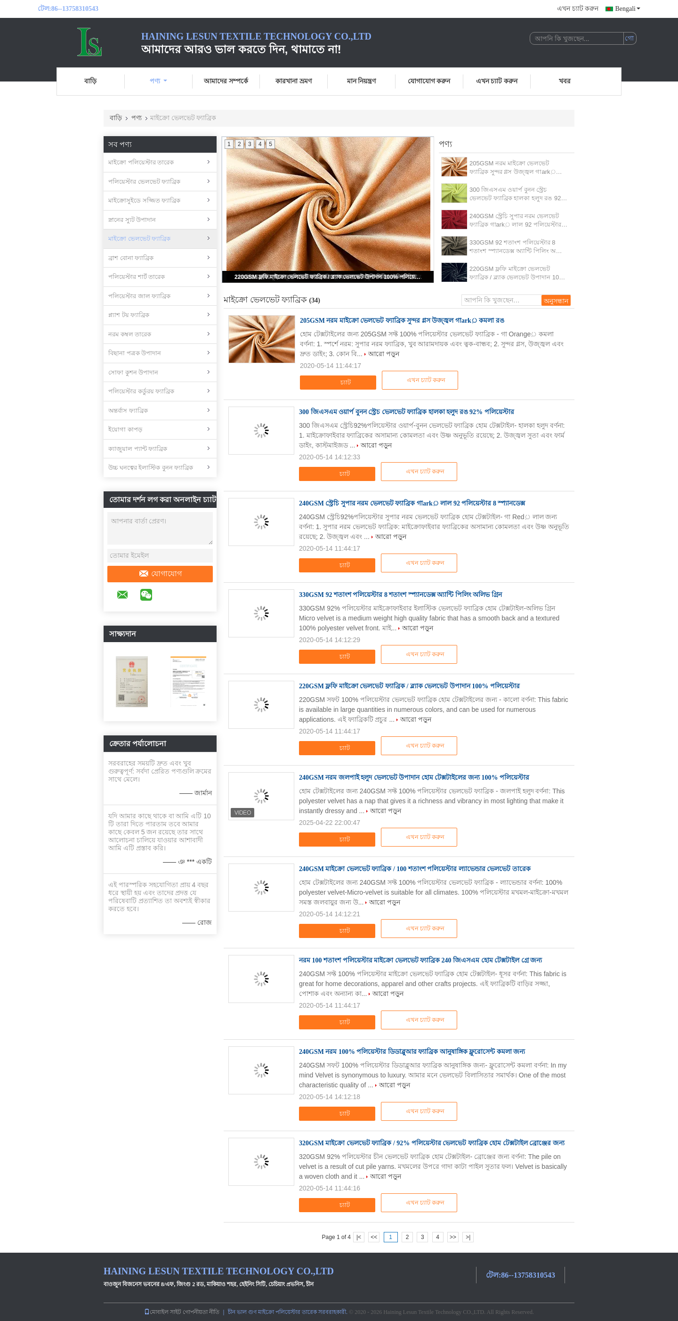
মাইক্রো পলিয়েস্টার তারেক (141, 162)
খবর (565, 81)
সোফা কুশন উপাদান (133, 372)
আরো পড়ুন (383, 354)
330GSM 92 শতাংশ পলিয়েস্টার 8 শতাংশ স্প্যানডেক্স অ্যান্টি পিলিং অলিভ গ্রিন (518, 247)
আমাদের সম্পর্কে (226, 81)
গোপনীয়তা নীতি (201, 1312)
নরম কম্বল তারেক (129, 334)
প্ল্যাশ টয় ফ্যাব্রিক (128, 314)
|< (358, 1237)
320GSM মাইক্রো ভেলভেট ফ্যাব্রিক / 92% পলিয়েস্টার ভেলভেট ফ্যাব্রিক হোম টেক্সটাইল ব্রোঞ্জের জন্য (432, 1143)
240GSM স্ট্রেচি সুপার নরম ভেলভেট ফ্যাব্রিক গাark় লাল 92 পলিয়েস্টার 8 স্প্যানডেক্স (517, 220)
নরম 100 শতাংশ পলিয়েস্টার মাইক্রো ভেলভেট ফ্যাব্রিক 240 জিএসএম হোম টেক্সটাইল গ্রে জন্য (420, 960)
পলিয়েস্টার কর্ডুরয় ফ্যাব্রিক (141, 391)
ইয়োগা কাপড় (125, 429)
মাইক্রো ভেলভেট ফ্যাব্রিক (139, 238)
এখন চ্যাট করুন (577, 8)
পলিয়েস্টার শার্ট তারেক (136, 276)
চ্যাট (339, 382)
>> (453, 1237)
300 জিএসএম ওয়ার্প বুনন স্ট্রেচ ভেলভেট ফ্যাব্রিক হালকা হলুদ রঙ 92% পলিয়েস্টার (517, 194)
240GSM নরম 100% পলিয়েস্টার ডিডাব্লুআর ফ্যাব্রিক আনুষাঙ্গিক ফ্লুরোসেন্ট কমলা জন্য (412, 1051)
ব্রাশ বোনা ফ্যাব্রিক (130, 257)
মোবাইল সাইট (162, 1312)
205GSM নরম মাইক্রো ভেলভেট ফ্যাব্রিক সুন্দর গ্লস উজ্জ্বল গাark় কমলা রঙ (512, 168)
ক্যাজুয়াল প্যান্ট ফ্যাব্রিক (137, 448)
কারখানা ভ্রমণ (293, 81)
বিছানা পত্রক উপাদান (134, 353)
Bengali (627, 8)
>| (468, 1237)
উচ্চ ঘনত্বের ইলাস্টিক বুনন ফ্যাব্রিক (150, 467)
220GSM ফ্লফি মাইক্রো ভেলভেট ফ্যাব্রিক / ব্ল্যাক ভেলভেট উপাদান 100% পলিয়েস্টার (328, 277)
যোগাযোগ (160, 574)
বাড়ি (90, 81)
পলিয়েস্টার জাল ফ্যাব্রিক (139, 296)
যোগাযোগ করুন (429, 81)
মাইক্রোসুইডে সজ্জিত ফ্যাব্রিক (144, 200)
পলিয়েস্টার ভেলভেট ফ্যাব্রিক (144, 181)
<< (374, 1237)
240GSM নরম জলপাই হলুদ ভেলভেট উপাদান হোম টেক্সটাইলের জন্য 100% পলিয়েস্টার (414, 777)
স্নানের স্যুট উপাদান (132, 219)
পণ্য (158, 81)
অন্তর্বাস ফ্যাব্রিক (128, 410)
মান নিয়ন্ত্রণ (361, 81)
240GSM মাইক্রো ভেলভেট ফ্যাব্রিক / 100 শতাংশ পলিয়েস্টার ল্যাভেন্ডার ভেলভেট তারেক (415, 869)
